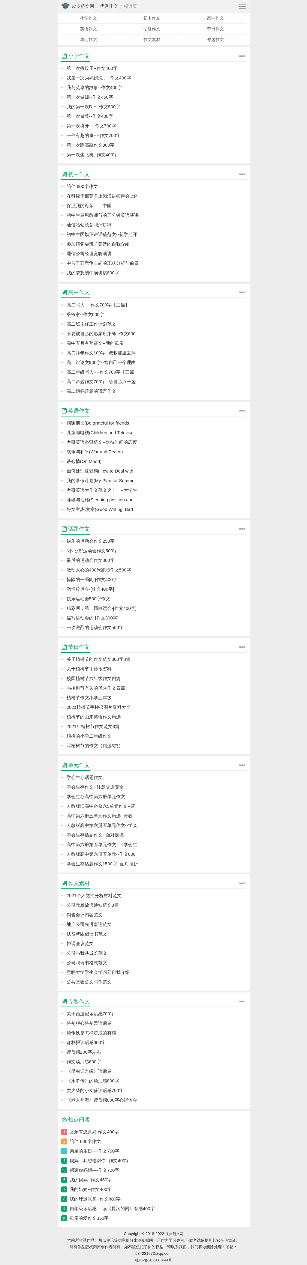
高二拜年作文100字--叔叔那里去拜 (101, 352)
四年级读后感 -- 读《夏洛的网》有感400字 (112, 1208)
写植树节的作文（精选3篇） (95, 745)
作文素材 (151, 39)
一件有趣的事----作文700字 (94, 135)
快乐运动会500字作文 (88, 598)
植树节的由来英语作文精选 (94, 716)
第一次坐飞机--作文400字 (92, 154)
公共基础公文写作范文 (89, 981)
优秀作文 (109, 6)
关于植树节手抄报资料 (89, 668)
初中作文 (151, 18)
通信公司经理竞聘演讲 (89, 253)
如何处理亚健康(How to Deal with (100, 470)
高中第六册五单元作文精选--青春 (100, 815)
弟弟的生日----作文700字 (94, 1150)
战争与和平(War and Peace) (95, 451)
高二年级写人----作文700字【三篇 (100, 371)
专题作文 (215, 39)
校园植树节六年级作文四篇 (94, 678)
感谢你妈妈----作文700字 (94, 1170)
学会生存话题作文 (85, 777)
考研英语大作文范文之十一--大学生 (102, 490)
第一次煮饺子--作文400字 (92, 68)
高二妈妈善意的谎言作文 (91, 391)
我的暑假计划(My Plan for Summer (101, 480)
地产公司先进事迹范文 (89, 924)
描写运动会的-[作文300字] (93, 617)
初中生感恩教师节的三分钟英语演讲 (103, 215)
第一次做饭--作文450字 (90, 97)
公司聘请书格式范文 (87, 962)
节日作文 (215, 28)
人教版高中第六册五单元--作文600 (101, 854)
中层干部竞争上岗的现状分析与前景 (103, 263)
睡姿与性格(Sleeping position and (100, 499)
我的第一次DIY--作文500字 (93, 106)
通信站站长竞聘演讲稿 (89, 224)
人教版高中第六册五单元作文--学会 (102, 825)
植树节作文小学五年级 (89, 697)
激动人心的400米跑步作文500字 (99, 569)
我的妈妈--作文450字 (91, 1179)
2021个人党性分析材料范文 (94, 895)
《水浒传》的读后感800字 (93, 1080)
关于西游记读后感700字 (91, 1013)
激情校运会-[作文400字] (90, 589)
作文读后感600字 (84, 1061)
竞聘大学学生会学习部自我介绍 (98, 972)
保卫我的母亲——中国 (89, 205)
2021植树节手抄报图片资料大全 (99, 707)
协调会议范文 (80, 943)
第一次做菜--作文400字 (90, 116)
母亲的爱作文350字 (89, 1218)
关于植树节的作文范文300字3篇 (99, 659)
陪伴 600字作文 (82, 186)
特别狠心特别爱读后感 (89, 1023)
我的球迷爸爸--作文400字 (95, 1198)
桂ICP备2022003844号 (153, 1260)
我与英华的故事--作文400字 (94, 87)
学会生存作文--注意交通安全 (95, 786)
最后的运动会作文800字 (91, 560)
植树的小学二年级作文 (89, 735)
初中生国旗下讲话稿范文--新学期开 (102, 234)
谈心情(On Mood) (84, 461)
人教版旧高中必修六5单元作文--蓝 (101, 806)
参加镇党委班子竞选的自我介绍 (98, 243)
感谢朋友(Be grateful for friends (98, 422)
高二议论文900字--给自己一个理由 (101, 362)
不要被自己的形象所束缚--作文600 (101, 333)
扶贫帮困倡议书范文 (87, 933)
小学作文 (88, 18)
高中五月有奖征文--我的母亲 (95, 343)
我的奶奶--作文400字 (91, 1189)
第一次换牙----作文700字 (91, 125)
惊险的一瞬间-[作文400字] (93, 579)
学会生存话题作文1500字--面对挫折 (102, 863)
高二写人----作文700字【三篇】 (98, 304)
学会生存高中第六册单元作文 (96, 796)
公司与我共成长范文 (87, 953)
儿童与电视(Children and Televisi (99, 432)
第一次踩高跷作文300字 (91, 145)
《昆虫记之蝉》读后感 (89, 1071)
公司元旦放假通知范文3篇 (93, 905)
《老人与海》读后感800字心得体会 (102, 1099)
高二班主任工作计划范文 (91, 324)
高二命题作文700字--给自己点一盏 (101, 381)
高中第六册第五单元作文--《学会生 (102, 844)
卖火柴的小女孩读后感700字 (95, 1090)
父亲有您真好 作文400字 (94, 1131)
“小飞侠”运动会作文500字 (92, 550)
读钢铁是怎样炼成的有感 (91, 1032)
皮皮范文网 (83, 6)
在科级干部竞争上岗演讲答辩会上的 (103, 195)
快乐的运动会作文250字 (91, 541)
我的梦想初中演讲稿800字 (93, 272)
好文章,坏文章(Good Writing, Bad (100, 509)
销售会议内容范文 (85, 914)
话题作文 (151, 28)
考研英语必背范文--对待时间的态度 (102, 442)
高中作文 (215, 18)
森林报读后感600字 (86, 1042)
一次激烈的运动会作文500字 (95, 627)
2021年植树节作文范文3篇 (93, 726)
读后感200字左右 (84, 1052)
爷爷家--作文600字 (85, 314)
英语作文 (88, 28)
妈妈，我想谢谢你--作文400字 (100, 1160)
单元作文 (88, 39)
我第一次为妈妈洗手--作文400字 (99, 77)
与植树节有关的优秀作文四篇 (96, 688)
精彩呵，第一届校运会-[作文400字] (102, 608)
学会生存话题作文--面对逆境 (95, 834)
